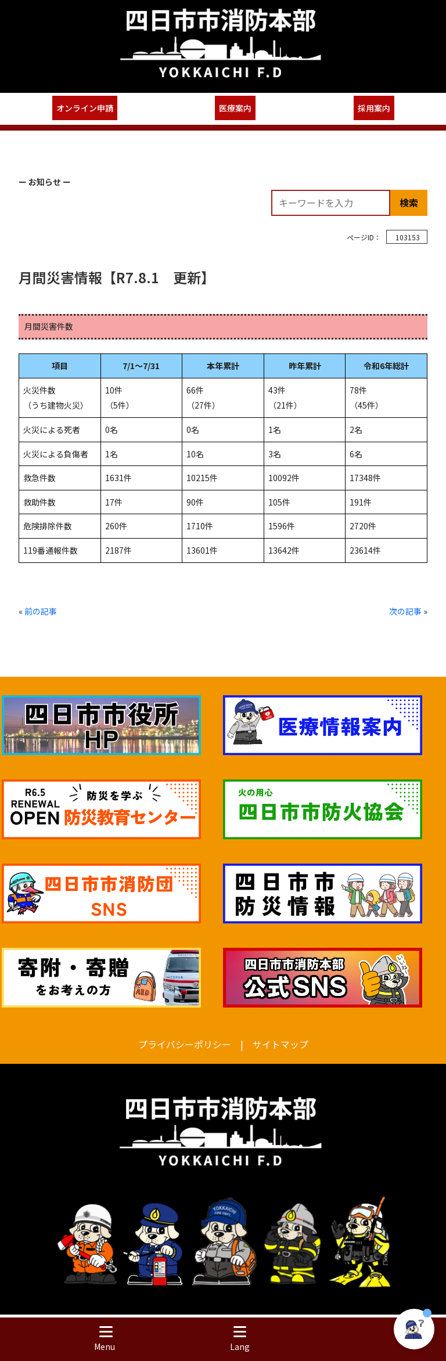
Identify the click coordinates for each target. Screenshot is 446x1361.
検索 (409, 203)
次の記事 (405, 611)
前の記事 (40, 611)
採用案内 (374, 108)
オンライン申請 (84, 108)
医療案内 (235, 108)
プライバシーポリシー (184, 1044)
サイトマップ (280, 1044)
